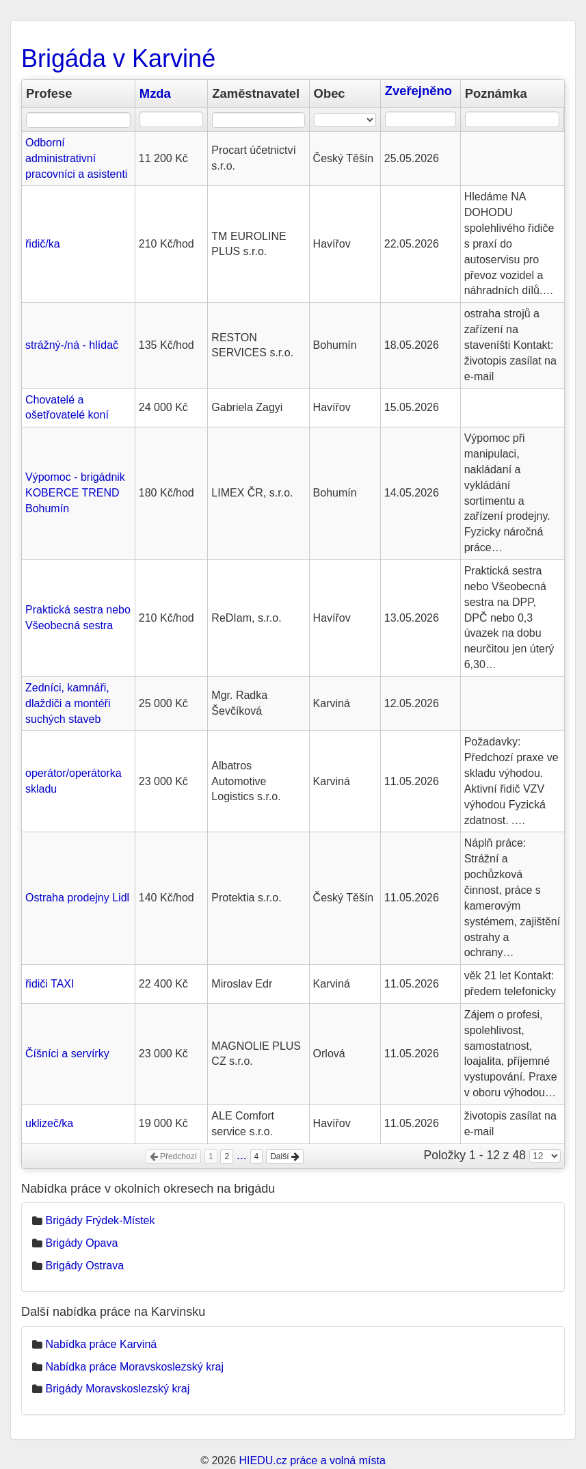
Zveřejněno (418, 90)
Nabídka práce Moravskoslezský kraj (134, 1367)
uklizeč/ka (49, 1123)
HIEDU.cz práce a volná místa (312, 1460)
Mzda (155, 93)
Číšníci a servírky (67, 1053)
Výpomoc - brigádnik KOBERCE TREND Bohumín (75, 492)
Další (284, 1156)
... (242, 1155)
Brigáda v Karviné (118, 58)
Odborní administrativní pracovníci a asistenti (76, 158)
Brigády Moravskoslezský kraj (117, 1388)
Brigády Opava (81, 1243)
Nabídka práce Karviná (101, 1344)
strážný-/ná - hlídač (71, 345)
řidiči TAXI (49, 984)
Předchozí (173, 1156)
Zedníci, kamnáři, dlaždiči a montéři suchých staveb (68, 703)
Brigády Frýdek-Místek (100, 1220)
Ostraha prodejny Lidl (77, 897)
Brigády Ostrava (84, 1265)
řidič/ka (42, 244)
